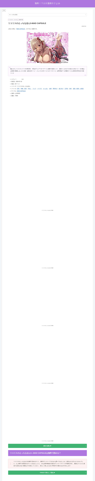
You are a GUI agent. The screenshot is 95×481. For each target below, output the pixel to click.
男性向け (55, 88)
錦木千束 (21, 19)
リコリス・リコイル (13, 19)
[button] (86, 14)
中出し (29, 88)
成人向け (61, 88)
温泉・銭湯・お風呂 (78, 88)
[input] (47, 14)
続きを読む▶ (47, 446)
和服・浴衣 (24, 88)
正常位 (66, 88)
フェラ (34, 88)
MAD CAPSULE (20, 29)
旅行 (70, 88)
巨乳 (18, 88)
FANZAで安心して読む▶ (47, 472)
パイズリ (39, 88)
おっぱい (45, 88)
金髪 (50, 88)
